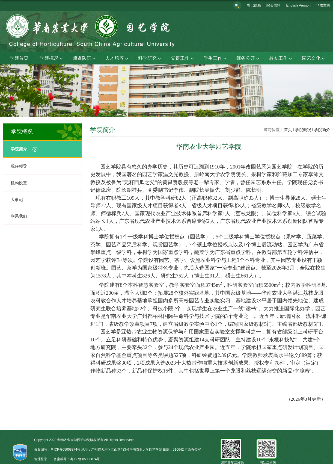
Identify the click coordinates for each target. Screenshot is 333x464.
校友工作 (281, 58)
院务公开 (248, 58)
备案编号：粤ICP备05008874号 (77, 459)
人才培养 (117, 58)
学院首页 (19, 58)
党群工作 (183, 58)
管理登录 (40, 459)
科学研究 (150, 58)
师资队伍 (85, 58)
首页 (288, 129)
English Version (298, 5)
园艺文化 (314, 58)
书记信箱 (254, 5)
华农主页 (323, 5)
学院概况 (52, 58)
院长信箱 (273, 5)
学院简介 (322, 129)
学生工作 (216, 58)
